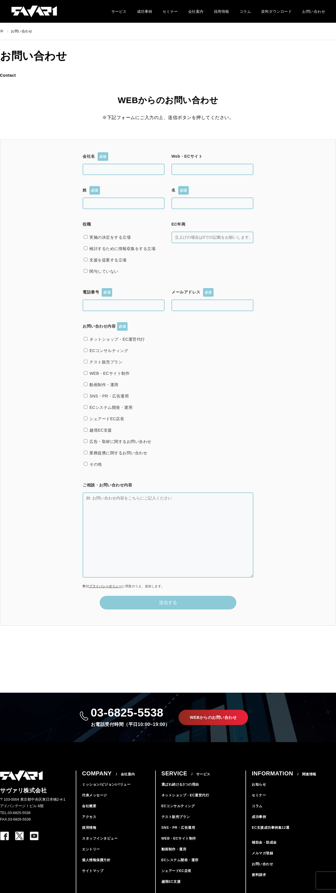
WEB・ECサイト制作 (178, 838)
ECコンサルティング (178, 806)
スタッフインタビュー (100, 838)
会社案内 (196, 11)
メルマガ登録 (262, 853)
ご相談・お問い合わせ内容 (107, 485)
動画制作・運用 (174, 849)
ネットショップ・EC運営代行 (185, 795)
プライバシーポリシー (105, 586)
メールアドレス (192, 292)
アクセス (89, 817)
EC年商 (178, 224)
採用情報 (221, 11)
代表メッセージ (94, 795)
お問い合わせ (313, 11)
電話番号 (97, 292)
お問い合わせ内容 (105, 326)
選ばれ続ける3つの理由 (180, 784)
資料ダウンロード (276, 11)
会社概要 (89, 806)
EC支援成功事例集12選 (270, 828)
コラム (245, 11)
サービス (119, 11)
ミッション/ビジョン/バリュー (106, 784)
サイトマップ (92, 871)
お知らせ (259, 784)
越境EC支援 (171, 882)
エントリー (91, 849)
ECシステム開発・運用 (179, 860)
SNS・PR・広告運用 (178, 828)
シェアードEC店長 (176, 871)
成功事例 (144, 11)
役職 (87, 224)
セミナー (170, 11)
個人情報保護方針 (96, 860)
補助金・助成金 (264, 842)
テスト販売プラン (175, 817)
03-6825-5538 (130, 717)
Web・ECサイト (186, 156)
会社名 (95, 156)
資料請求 (259, 875)
